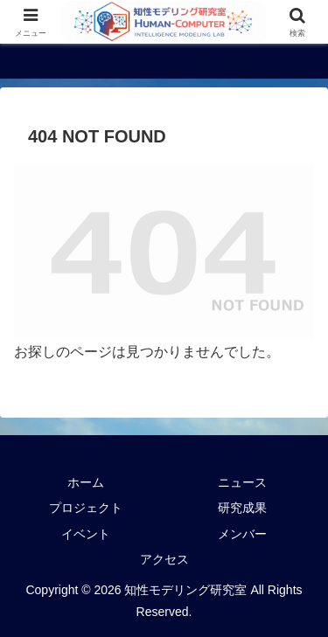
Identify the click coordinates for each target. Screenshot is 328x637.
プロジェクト (85, 508)
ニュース (242, 482)
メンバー (242, 534)
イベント (85, 534)
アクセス (164, 559)
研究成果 (242, 508)
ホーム (85, 482)
